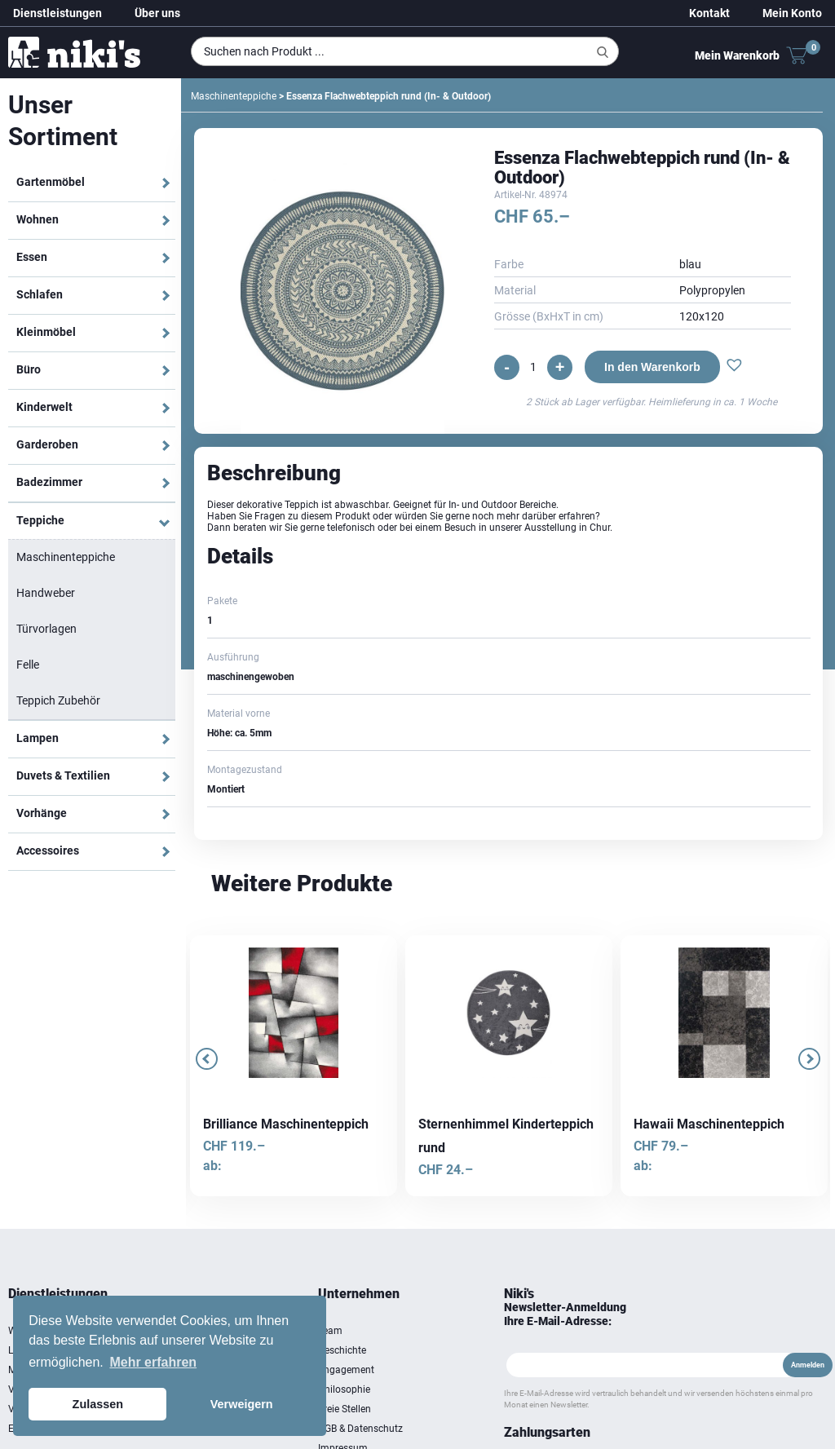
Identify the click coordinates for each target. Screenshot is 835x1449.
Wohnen (37, 219)
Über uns (157, 13)
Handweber (45, 592)
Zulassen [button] (98, 1404)
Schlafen (39, 294)
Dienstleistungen (57, 13)
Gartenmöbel (50, 181)
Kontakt (709, 13)
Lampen (37, 737)
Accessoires (47, 850)
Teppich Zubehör (58, 700)
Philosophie (344, 1389)
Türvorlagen (46, 628)
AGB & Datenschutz (360, 1428)
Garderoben (47, 444)
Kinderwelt (44, 406)
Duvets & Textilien (63, 775)
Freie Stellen (344, 1409)
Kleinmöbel (46, 331)
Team (330, 1330)
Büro (28, 369)
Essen (31, 256)
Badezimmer (49, 481)
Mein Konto (792, 13)
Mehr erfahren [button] (153, 1362)
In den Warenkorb (652, 366)
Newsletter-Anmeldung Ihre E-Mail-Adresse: (565, 1314)
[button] (734, 367)
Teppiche (40, 520)
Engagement (346, 1370)
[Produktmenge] (533, 366)
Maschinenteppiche (65, 556)
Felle (27, 664)
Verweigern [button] (241, 1404)
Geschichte (342, 1350)
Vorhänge (41, 812)
